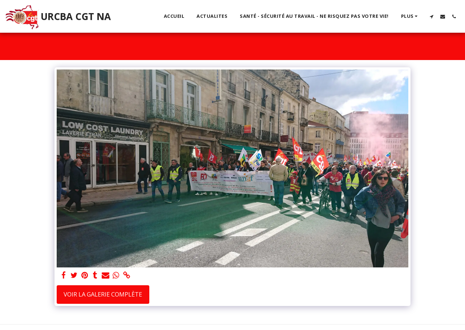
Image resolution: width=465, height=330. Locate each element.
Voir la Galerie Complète (103, 294)
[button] (431, 16)
